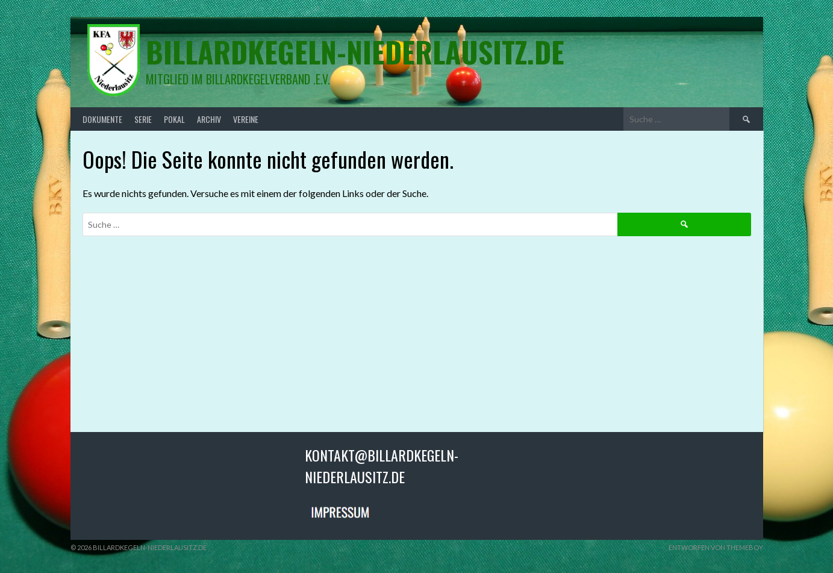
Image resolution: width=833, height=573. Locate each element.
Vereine (245, 119)
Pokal (174, 119)
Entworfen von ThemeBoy (716, 547)
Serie (143, 119)
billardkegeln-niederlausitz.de (355, 51)
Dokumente (102, 119)
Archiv (209, 119)
